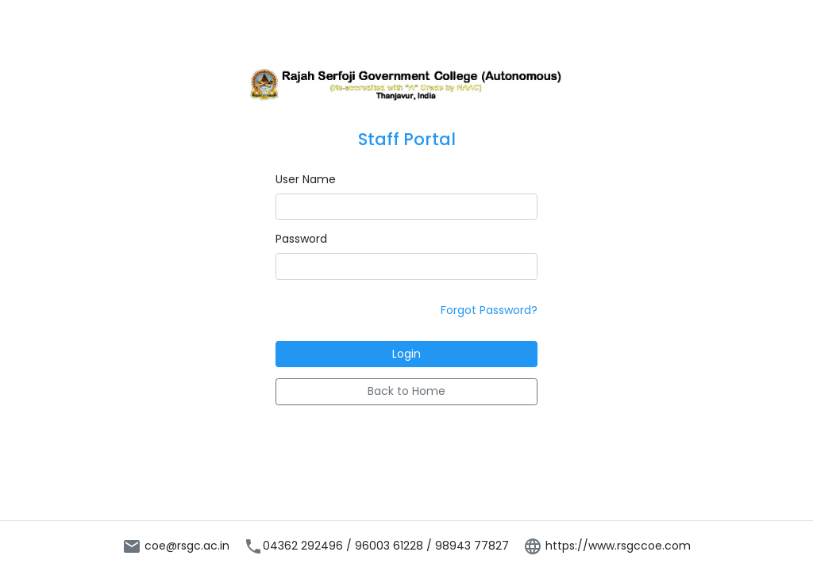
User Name (305, 179)
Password (301, 239)
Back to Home (406, 391)
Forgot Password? (489, 310)
